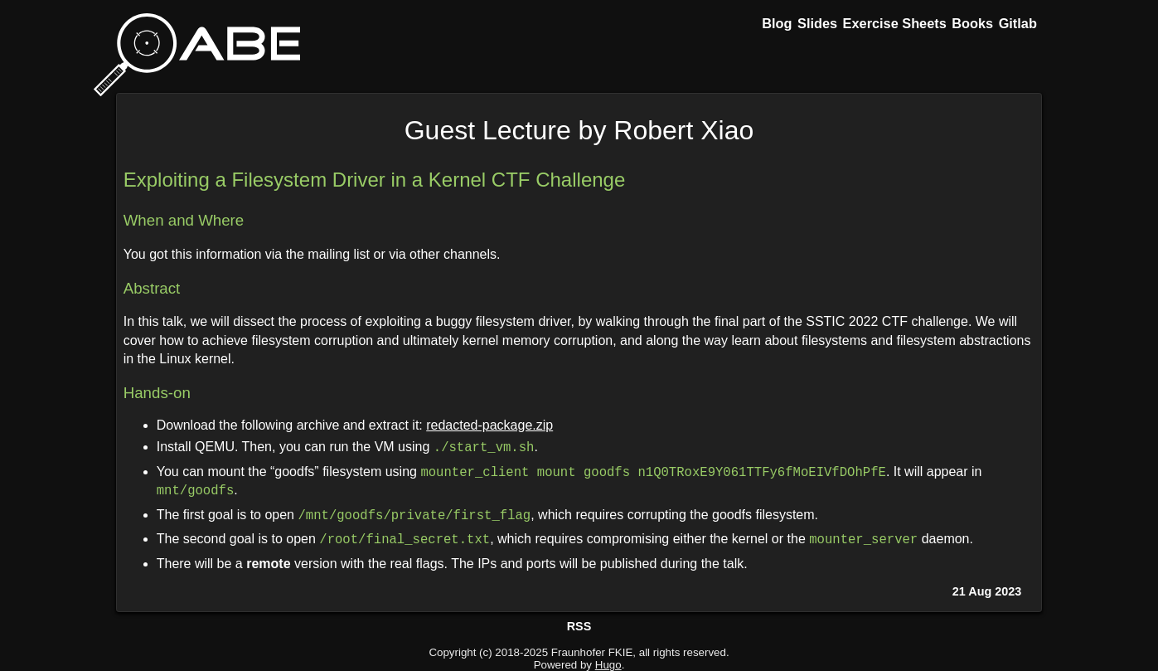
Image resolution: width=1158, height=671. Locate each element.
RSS (579, 626)
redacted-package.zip (489, 425)
